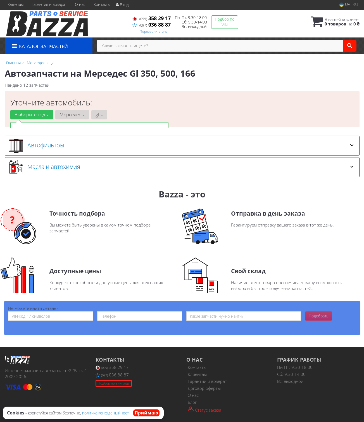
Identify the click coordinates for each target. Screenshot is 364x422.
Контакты (102, 4)
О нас (80, 4)
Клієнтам (15, 4)
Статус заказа (204, 409)
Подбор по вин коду (114, 383)
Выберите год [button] (32, 114)
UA (344, 4)
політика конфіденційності (106, 413)
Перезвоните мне (154, 31)
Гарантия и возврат (49, 4)
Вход (122, 4)
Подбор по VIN (224, 21)
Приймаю (146, 413)
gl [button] (99, 114)
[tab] (182, 145)
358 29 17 (151, 18)
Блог (192, 402)
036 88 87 (151, 24)
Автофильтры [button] (181, 146)
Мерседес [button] (72, 114)
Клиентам (197, 374)
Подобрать (319, 316)
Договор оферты (204, 388)
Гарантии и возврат (207, 381)
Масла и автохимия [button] (181, 167)
